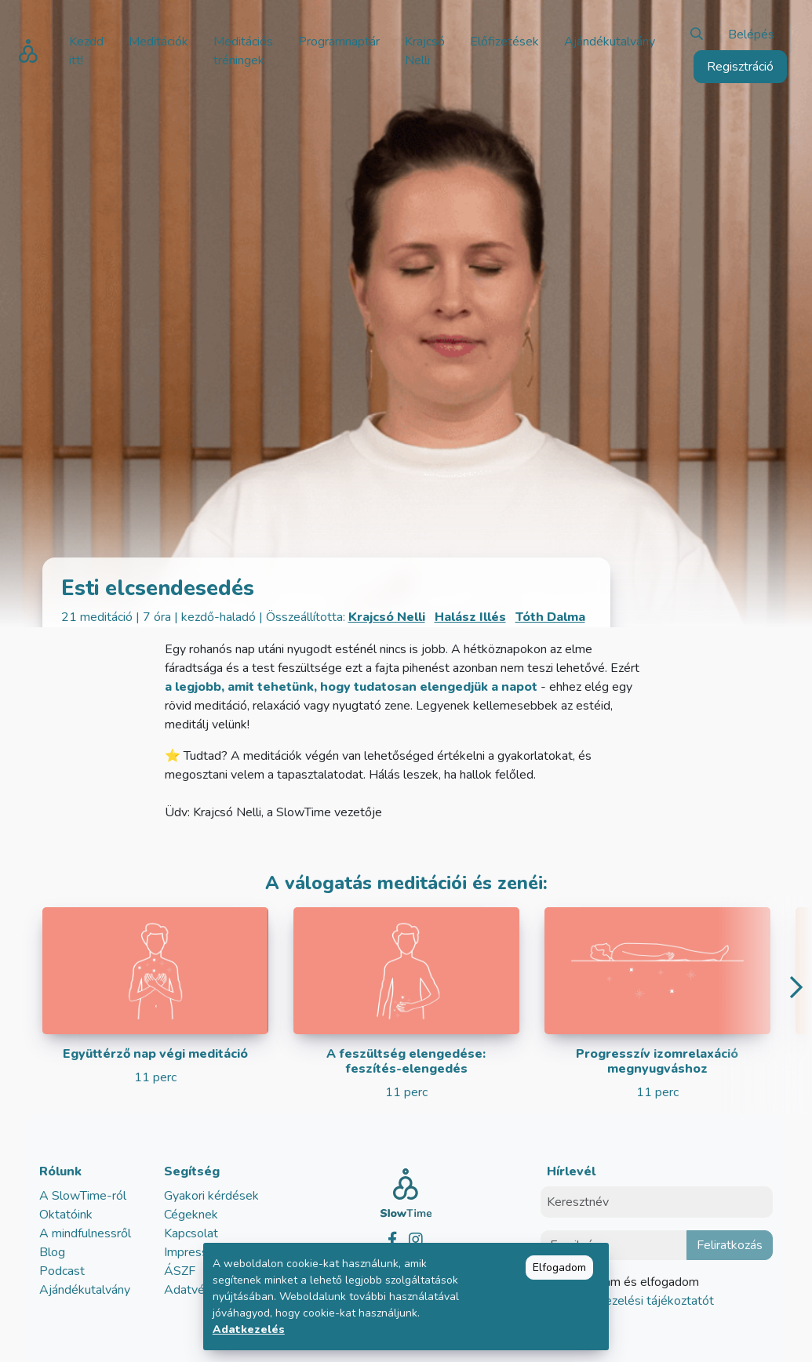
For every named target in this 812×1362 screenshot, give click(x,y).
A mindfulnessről (85, 1233)
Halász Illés (470, 617)
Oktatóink (66, 1214)
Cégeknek (191, 1214)
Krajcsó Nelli (386, 617)
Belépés (751, 34)
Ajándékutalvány (84, 1289)
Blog (52, 1252)
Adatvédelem (201, 1289)
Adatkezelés (249, 1329)
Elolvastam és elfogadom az (636, 1291)
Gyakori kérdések (211, 1195)
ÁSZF (179, 1271)
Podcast (62, 1271)
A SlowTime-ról (82, 1195)
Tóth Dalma (550, 617)
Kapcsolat (191, 1233)
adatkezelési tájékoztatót (642, 1300)
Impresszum (197, 1252)
